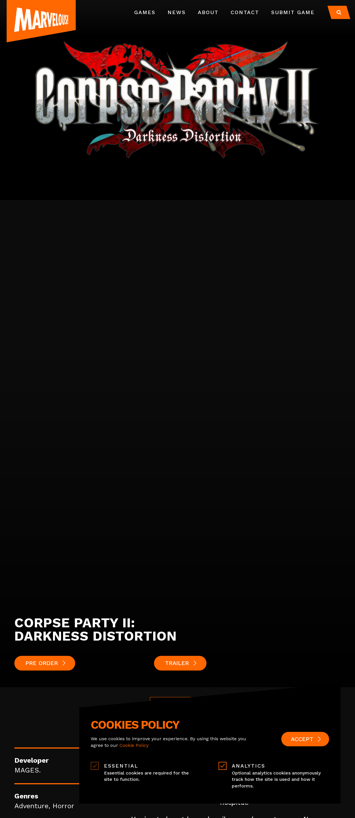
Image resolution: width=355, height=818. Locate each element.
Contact (245, 12)
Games (144, 12)
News (177, 12)
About (208, 12)
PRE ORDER (41, 663)
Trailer (177, 663)
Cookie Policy (134, 745)
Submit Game (293, 12)
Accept (302, 739)
